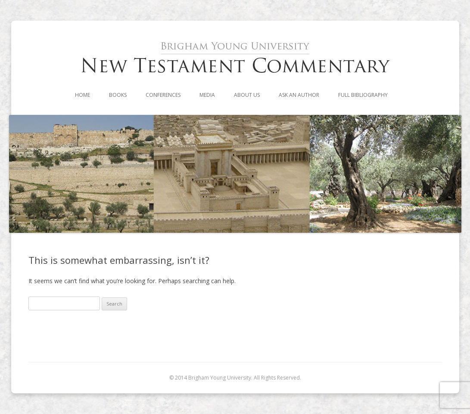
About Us (247, 95)
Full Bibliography (363, 95)
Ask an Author (299, 95)
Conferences (163, 95)
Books (118, 95)
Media (207, 95)
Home (82, 95)
